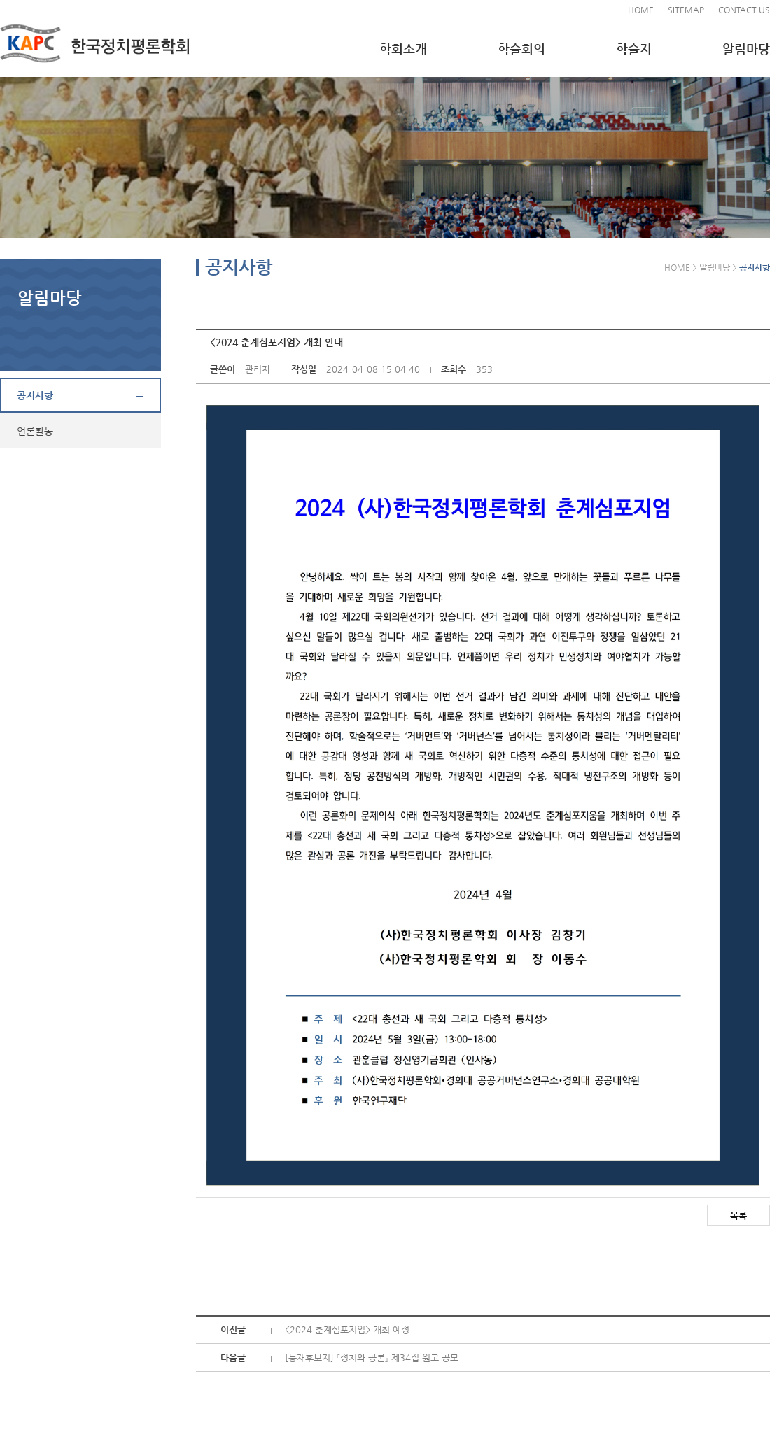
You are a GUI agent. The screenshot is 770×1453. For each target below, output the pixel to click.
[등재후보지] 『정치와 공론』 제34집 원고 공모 (371, 1357)
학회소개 (403, 48)
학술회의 (521, 48)
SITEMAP (686, 10)
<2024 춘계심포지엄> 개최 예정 (347, 1329)
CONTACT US (744, 10)
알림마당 (746, 48)
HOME (641, 10)
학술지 (634, 48)
